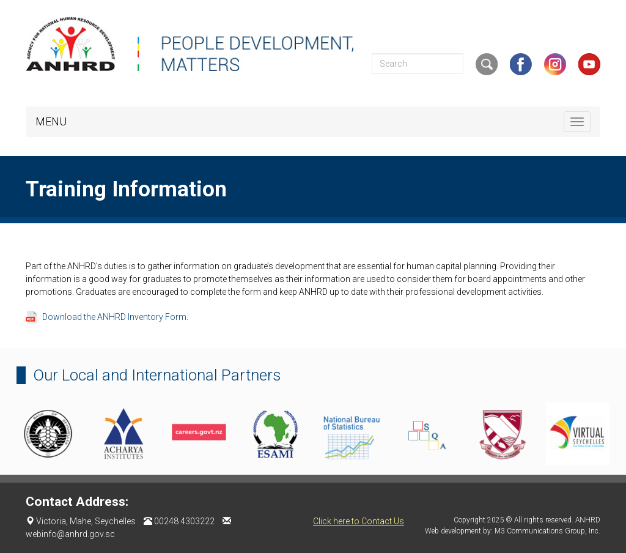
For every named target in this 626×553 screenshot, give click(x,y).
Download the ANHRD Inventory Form (114, 317)
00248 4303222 (184, 521)
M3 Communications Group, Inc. (547, 531)
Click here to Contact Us (358, 521)
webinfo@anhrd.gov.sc (70, 534)
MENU (51, 121)
